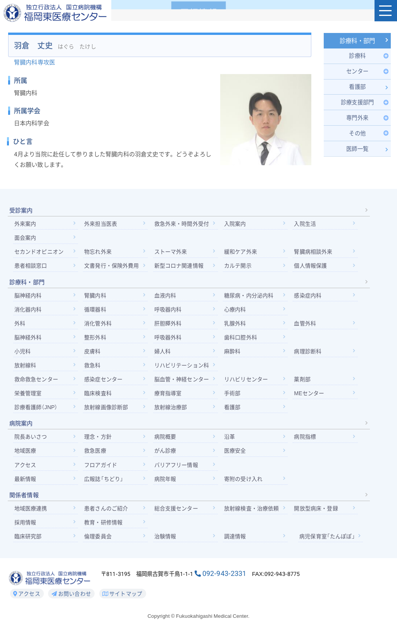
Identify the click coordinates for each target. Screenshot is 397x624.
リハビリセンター (247, 380)
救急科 (93, 366)
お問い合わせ (71, 596)
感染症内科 (309, 296)
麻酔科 (233, 352)
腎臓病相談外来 (314, 253)
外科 (19, 325)
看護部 (233, 409)
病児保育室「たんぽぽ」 (328, 538)
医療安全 (236, 452)
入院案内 (236, 224)
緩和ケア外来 (241, 253)
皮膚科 (93, 352)
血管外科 (306, 325)
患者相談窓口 (30, 267)
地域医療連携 (30, 510)
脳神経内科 (28, 296)
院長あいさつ (30, 438)
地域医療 (25, 452)
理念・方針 (98, 438)
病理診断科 (309, 352)
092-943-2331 (224, 576)
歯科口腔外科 (241, 338)
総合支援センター (176, 510)
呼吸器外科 (168, 338)
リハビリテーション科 (182, 366)
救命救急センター (36, 380)
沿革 (230, 438)
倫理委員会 (98, 538)
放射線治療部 (171, 409)
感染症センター (104, 380)
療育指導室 (168, 395)
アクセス (25, 466)
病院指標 (306, 438)
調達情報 (236, 538)
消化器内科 (28, 310)
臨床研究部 (28, 538)
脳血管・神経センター (182, 380)
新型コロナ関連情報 (179, 267)
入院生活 (306, 224)
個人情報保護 (311, 267)
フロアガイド (101, 466)
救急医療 (96, 452)
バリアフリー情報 (176, 466)
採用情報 (25, 524)
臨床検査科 (98, 395)
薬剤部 (303, 380)
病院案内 (21, 425)
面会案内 (25, 238)
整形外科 (96, 338)
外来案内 (25, 224)
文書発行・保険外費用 (112, 267)
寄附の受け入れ (244, 480)
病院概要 (166, 438)
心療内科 (236, 310)
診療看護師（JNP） (36, 409)
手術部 (233, 395)
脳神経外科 (28, 338)
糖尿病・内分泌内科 (249, 296)
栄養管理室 (28, 395)
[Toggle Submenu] (357, 56)
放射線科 (25, 366)
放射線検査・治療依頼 (252, 510)
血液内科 (166, 296)
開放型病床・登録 (317, 510)
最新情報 (25, 480)
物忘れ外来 (98, 253)
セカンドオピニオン (39, 253)
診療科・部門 (357, 41)
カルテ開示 (238, 267)
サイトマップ (122, 596)
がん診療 (166, 452)
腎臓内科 (96, 296)
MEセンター (310, 395)
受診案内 (21, 211)
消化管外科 (98, 325)
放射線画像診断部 (106, 409)
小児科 (22, 352)
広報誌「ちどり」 (104, 480)
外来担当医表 (101, 224)
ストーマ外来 (171, 253)
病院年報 (166, 480)
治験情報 (166, 538)
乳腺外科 (236, 325)
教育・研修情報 (104, 524)
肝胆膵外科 (168, 325)
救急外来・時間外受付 (182, 224)
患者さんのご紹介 (106, 510)
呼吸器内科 (168, 310)
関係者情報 (24, 496)
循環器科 (96, 310)
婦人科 (163, 352)
